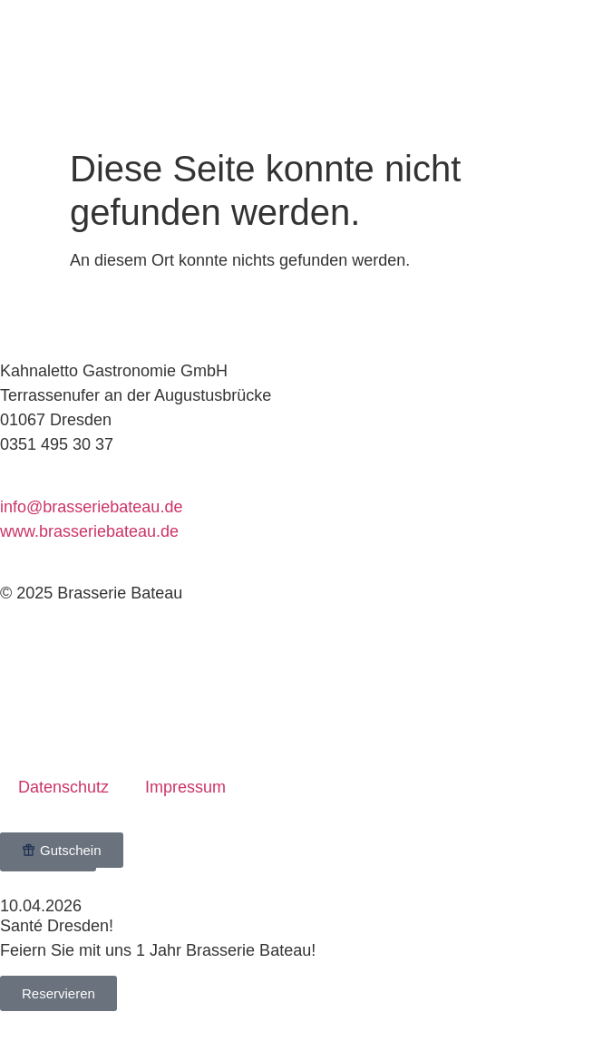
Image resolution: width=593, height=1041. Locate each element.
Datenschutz (63, 787)
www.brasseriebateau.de (89, 531)
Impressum (185, 787)
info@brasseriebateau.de (91, 507)
